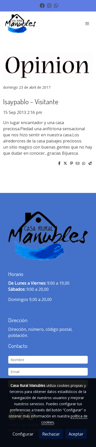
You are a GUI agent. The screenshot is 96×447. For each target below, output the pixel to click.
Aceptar (76, 434)
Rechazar (51, 434)
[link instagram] (49, 5)
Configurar (23, 434)
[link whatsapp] (56, 5)
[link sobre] (48, 237)
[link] (20, 23)
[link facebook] (42, 5)
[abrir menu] (87, 23)
